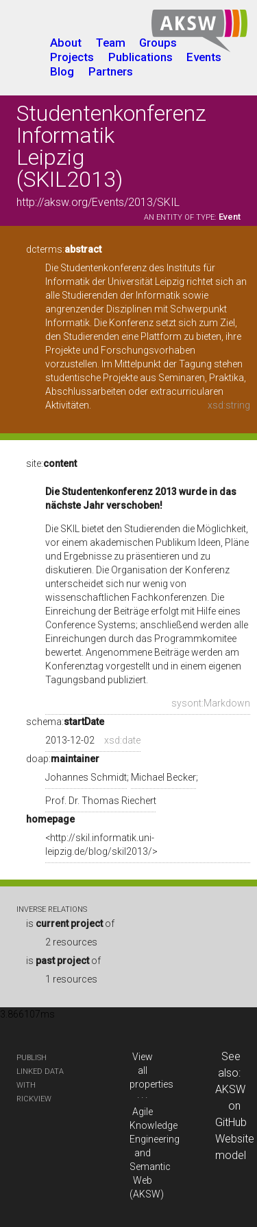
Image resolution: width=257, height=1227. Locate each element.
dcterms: (63, 249)
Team (110, 42)
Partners (110, 71)
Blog (62, 71)
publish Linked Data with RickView (40, 1078)
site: (51, 463)
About (66, 42)
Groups (158, 42)
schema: (65, 721)
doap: (62, 758)
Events (203, 57)
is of (70, 923)
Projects (72, 57)
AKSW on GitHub (231, 1106)
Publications (140, 57)
